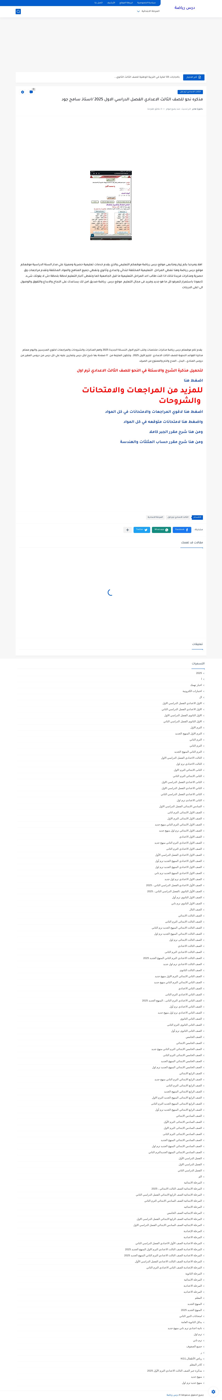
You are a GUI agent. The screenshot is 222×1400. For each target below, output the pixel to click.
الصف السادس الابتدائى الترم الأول (183, 1121)
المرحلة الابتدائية (151, 11)
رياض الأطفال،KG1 (191, 1358)
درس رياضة (185, 8)
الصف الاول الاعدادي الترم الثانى (184, 848)
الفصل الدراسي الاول (190, 1164)
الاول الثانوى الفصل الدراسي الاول (183, 715)
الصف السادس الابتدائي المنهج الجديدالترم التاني (175, 1152)
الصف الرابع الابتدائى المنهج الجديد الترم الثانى (176, 1103)
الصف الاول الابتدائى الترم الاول (184, 818)
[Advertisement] (111, 45)
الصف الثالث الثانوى (191, 970)
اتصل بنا (99, 3)
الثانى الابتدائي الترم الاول (188, 769)
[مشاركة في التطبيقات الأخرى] (127, 530)
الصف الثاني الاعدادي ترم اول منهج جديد (180, 1012)
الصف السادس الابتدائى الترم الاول (183, 1127)
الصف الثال (195, 909)
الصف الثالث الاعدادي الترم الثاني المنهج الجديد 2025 (172, 958)
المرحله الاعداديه (193, 1291)
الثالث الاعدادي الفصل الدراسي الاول (181, 757)
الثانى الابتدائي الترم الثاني (187, 775)
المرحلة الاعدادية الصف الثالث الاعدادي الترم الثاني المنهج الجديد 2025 (163, 1255)
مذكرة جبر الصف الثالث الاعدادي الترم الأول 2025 (174, 1370)
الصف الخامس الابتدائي (189, 1042)
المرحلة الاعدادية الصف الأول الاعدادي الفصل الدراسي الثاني (168, 1243)
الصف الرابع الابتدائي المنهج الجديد (183, 1091)
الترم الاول (196, 727)
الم (200, 1176)
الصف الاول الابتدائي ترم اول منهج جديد (180, 830)
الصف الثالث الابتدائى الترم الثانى (183, 921)
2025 (199, 672)
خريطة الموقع (126, 3)
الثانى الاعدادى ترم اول (189, 800)
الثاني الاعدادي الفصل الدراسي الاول (182, 788)
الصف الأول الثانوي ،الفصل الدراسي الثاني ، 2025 (174, 891)
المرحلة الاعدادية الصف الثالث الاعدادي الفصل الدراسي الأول (168, 1261)
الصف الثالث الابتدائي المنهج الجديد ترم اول (178, 933)
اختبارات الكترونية (192, 691)
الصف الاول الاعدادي (190, 836)
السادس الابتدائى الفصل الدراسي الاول (180, 806)
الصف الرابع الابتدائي (190, 1073)
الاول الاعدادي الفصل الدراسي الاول (182, 703)
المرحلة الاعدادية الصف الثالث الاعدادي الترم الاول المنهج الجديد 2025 (163, 1249)
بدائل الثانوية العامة (191, 1322)
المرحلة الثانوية (193, 1273)
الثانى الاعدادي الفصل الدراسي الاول (182, 782)
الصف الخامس (194, 1036)
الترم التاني (196, 739)
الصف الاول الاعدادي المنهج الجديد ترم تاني (178, 873)
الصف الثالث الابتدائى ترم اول (185, 939)
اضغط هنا (193, 381)
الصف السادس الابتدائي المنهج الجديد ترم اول (177, 1146)
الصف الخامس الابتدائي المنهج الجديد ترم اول (177, 1067)
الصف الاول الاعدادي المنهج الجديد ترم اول (178, 866)
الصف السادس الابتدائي (189, 1115)
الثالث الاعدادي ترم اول (190, 92)
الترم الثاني (196, 745)
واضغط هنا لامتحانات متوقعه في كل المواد (163, 422)
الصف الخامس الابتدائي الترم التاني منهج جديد (176, 1049)
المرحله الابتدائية (193, 1279)
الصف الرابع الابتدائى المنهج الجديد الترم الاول (177, 1097)
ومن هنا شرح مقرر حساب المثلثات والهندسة (161, 442)
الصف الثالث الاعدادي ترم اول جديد (182, 964)
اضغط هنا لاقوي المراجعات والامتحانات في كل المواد (154, 412)
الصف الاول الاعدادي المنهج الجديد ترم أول (178, 860)
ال (200, 697)
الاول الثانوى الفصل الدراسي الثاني (182, 721)
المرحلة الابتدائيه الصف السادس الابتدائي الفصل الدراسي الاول (167, 1225)
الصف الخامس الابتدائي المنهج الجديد (181, 1061)
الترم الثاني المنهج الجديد (188, 751)
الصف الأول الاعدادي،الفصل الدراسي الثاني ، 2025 (174, 885)
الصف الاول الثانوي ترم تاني (186, 903)
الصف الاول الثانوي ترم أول (187, 897)
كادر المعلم (196, 1364)
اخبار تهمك (196, 684)
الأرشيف (111, 3)
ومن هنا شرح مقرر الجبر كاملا (176, 432)
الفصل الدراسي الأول (190, 1158)
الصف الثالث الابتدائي (190, 915)
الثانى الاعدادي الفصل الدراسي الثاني (181, 794)
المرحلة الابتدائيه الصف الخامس (184, 1212)
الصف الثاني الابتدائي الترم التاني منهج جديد (178, 982)
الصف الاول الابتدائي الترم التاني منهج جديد (178, 824)
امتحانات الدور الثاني (190, 1316)
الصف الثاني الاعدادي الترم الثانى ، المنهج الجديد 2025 (172, 1000)
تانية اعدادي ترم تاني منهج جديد (185, 1328)
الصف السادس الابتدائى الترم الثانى (182, 1133)
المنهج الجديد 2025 (191, 1309)
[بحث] (18, 11)
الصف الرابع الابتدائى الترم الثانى (184, 1085)
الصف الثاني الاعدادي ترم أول (185, 1006)
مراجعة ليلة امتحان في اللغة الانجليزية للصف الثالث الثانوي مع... (144, 77)
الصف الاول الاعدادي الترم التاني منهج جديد (178, 842)
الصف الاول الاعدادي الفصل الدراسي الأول (178, 854)
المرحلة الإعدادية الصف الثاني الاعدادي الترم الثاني (174, 1267)
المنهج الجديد (194, 1303)
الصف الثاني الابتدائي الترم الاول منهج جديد (178, 976)
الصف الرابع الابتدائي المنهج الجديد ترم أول (178, 1109)
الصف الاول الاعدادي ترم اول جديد (183, 879)
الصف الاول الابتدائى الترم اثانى (185, 812)
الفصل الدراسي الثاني (190, 1170)
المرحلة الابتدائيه (193, 1206)
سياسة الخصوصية (146, 3)
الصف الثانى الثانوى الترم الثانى (184, 1024)
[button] (182, 530)
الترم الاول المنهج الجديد (188, 733)
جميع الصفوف (194, 1346)
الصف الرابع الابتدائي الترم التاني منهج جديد (178, 1079)
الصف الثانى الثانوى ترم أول (186, 1030)
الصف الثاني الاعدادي (190, 988)
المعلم (198, 1297)
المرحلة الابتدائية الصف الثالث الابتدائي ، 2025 (177, 1188)
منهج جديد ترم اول (192, 1382)
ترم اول (198, 1334)
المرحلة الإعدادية (193, 1231)
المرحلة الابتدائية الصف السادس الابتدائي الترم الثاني (173, 1200)
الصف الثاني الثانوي (191, 1018)
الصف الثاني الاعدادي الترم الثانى (183, 994)
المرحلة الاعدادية (155, 517)
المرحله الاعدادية (193, 1285)
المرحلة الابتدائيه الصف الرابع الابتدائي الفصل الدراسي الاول (169, 1218)
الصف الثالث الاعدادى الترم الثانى (183, 951)
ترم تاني (197, 1340)
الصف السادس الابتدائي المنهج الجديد (181, 1140)
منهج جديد (196, 1376)
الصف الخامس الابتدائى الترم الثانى (182, 1055)
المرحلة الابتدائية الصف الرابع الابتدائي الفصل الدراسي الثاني (169, 1194)
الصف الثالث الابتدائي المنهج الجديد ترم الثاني (177, 927)
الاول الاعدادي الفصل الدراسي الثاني (182, 709)
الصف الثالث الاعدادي (190, 945)
